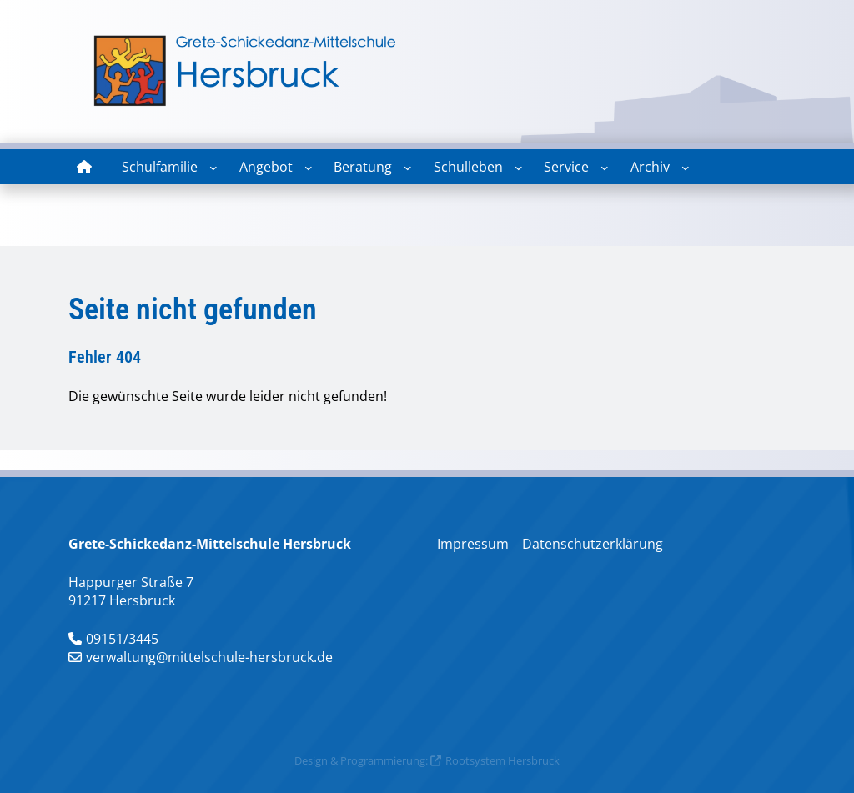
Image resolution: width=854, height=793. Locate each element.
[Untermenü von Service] (604, 167)
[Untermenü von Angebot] (308, 167)
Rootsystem (475, 760)
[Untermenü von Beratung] (408, 167)
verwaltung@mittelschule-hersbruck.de (209, 657)
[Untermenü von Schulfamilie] (213, 167)
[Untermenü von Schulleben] (519, 167)
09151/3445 (122, 639)
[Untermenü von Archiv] (685, 167)
